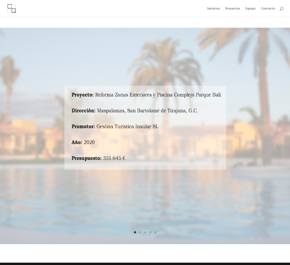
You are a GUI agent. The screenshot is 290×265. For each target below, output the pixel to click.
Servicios (213, 8)
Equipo (250, 8)
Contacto (268, 8)
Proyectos (232, 8)
